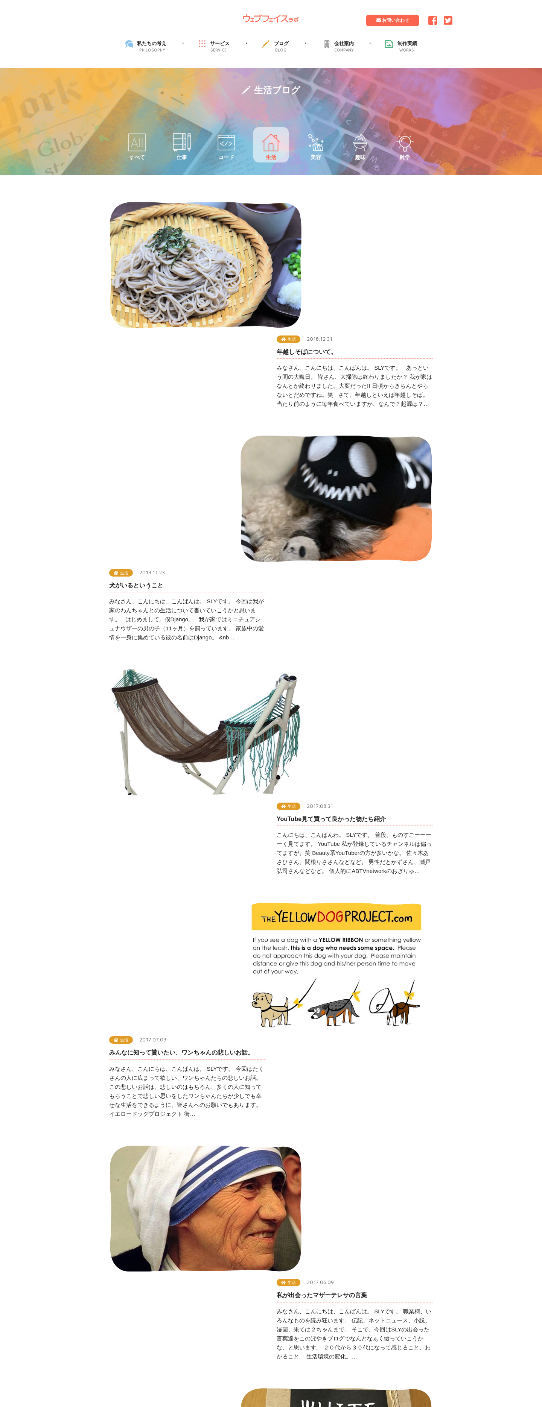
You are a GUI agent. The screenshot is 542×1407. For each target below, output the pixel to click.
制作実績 (407, 46)
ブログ (281, 46)
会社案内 (344, 46)
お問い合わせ (392, 20)
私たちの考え (151, 46)
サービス (220, 46)
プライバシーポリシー (244, 1166)
